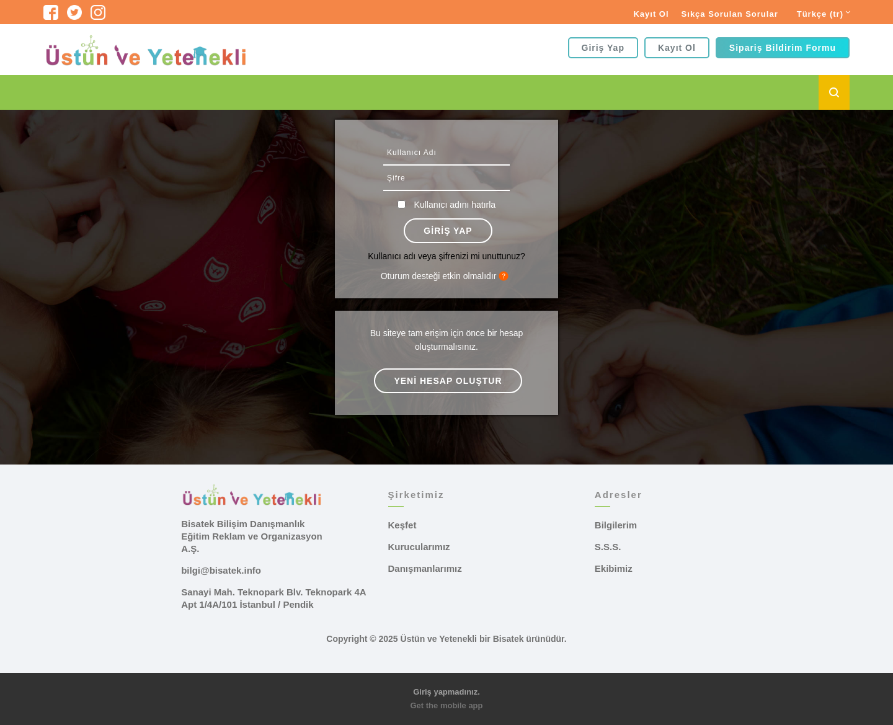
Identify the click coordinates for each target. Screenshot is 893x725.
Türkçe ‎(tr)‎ (820, 14)
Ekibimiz (614, 568)
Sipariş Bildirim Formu (782, 48)
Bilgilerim (616, 525)
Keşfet (402, 525)
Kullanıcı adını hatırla (455, 205)
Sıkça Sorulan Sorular (730, 14)
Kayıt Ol (651, 14)
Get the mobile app (446, 705)
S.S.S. (608, 546)
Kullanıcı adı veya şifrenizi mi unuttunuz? (446, 256)
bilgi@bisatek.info (221, 570)
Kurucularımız (419, 546)
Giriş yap (603, 48)
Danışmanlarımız (425, 568)
